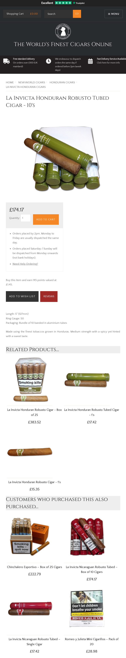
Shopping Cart (15, 13)
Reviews (48, 296)
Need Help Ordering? (25, 263)
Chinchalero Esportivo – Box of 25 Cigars (34, 567)
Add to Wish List (22, 296)
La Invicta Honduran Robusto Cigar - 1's (34, 482)
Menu (115, 13)
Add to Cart (46, 219)
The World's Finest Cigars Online (63, 44)
